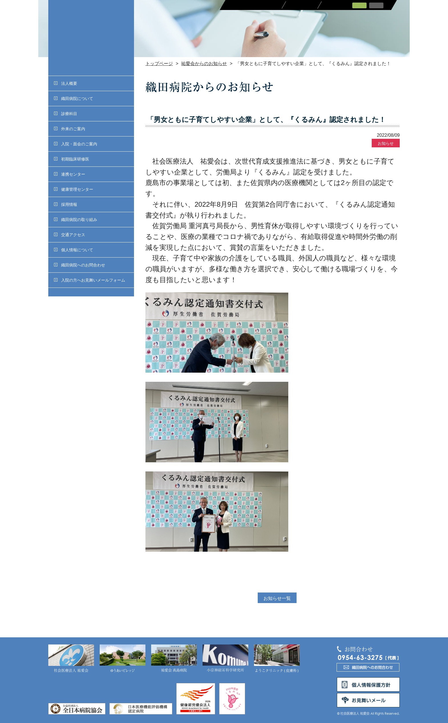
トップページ (159, 63)
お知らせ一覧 (277, 598)
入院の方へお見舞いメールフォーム (89, 280)
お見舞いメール (368, 700)
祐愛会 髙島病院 (174, 658)
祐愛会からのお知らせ (204, 63)
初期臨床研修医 (71, 159)
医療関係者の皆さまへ (253, 5)
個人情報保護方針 (368, 684)
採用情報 (65, 204)
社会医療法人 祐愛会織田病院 (91, 38)
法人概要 (65, 83)
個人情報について (73, 250)
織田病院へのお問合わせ (79, 265)
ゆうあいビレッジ (122, 658)
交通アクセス (69, 234)
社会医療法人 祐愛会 (71, 658)
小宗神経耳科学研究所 (225, 658)
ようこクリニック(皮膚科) (277, 658)
